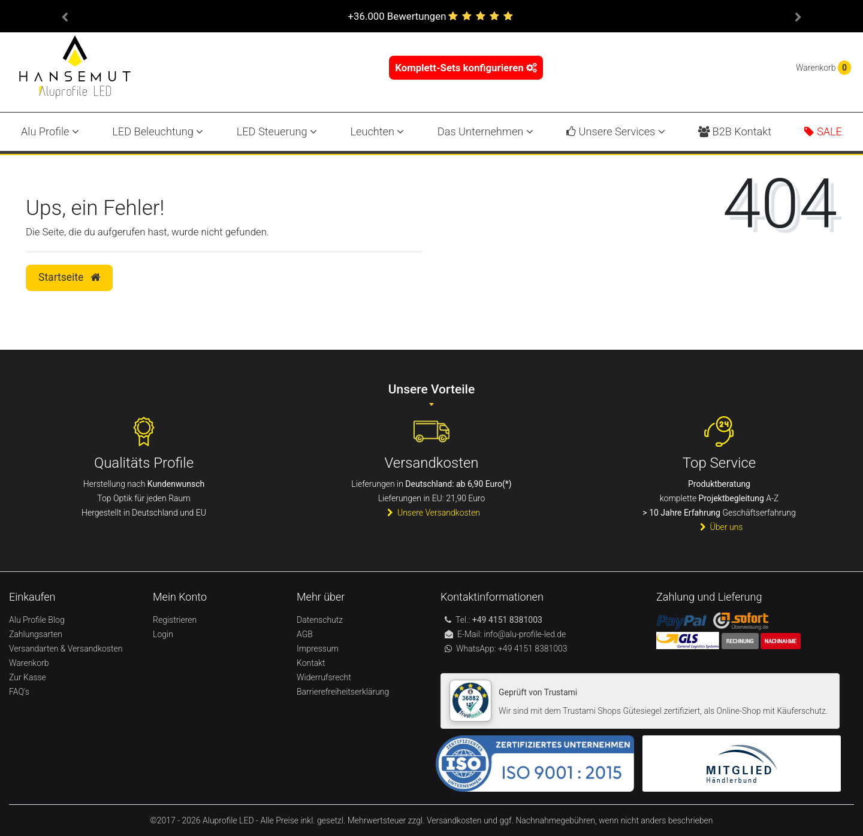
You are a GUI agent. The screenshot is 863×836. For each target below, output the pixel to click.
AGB (305, 634)
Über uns (719, 527)
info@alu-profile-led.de (525, 634)
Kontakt (311, 663)
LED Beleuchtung (157, 131)
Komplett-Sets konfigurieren (466, 68)
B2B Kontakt (734, 131)
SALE (823, 131)
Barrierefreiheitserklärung (343, 691)
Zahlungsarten (35, 634)
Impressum (318, 648)
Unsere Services (615, 131)
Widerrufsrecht (324, 677)
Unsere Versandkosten (431, 512)
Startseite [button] (69, 277)
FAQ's (19, 691)
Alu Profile (50, 131)
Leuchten (377, 131)
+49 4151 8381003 (532, 648)
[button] (64, 16)
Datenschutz (320, 620)
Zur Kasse (27, 677)
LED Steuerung (277, 131)
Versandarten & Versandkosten (65, 648)
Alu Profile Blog (37, 620)
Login (163, 634)
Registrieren (175, 620)
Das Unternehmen (485, 131)
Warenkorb (29, 663)
